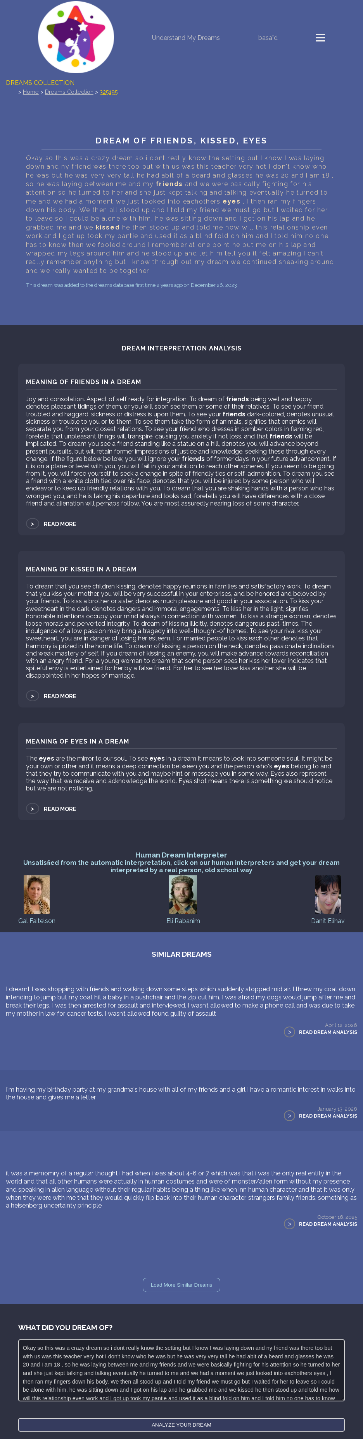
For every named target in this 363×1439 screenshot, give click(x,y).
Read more (51, 524)
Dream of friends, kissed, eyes (181, 140)
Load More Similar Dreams (182, 1285)
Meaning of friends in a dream (83, 382)
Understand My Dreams (186, 37)
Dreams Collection (40, 82)
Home (31, 91)
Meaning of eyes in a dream (77, 741)
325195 (109, 91)
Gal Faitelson (36, 899)
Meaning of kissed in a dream (81, 569)
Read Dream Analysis (328, 1032)
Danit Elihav (328, 899)
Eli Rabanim (183, 899)
